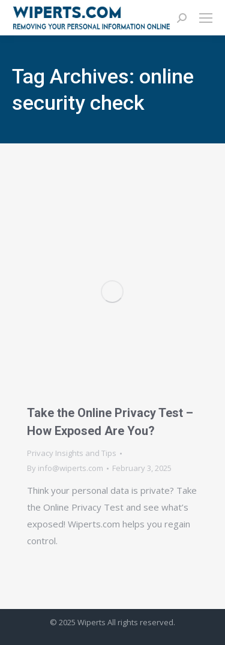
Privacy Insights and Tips (71, 453)
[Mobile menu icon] (206, 18)
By (65, 468)
